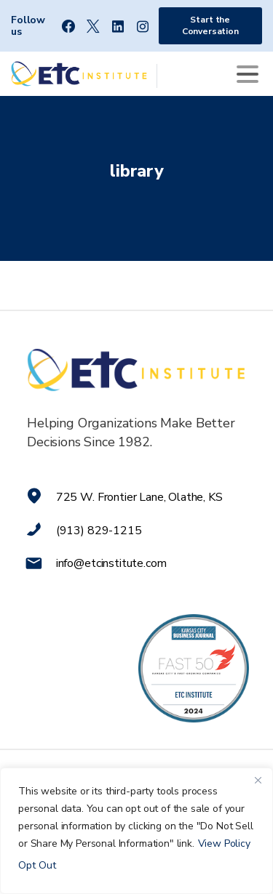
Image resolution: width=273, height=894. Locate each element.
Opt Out (37, 865)
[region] (136, 831)
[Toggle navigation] (247, 74)
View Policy (224, 843)
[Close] (257, 780)
